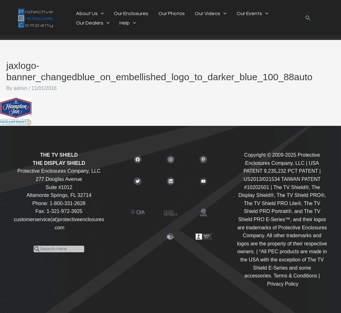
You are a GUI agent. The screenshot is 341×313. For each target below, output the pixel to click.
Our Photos (171, 13)
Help (127, 23)
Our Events (252, 13)
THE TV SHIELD (59, 155)
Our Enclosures (131, 13)
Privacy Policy (283, 284)
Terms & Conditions (295, 275)
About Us (90, 13)
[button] (101, 13)
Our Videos (211, 13)
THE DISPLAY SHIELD (59, 163)
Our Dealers (93, 23)
